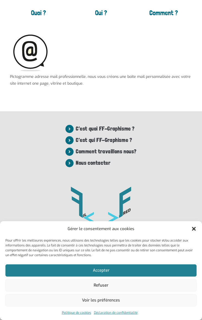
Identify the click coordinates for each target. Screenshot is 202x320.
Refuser (101, 285)
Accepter (101, 270)
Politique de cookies (76, 313)
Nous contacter (93, 163)
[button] (194, 229)
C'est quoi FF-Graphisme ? (105, 128)
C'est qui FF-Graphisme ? (104, 140)
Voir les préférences (101, 300)
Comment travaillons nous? (106, 151)
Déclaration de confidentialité (116, 313)
